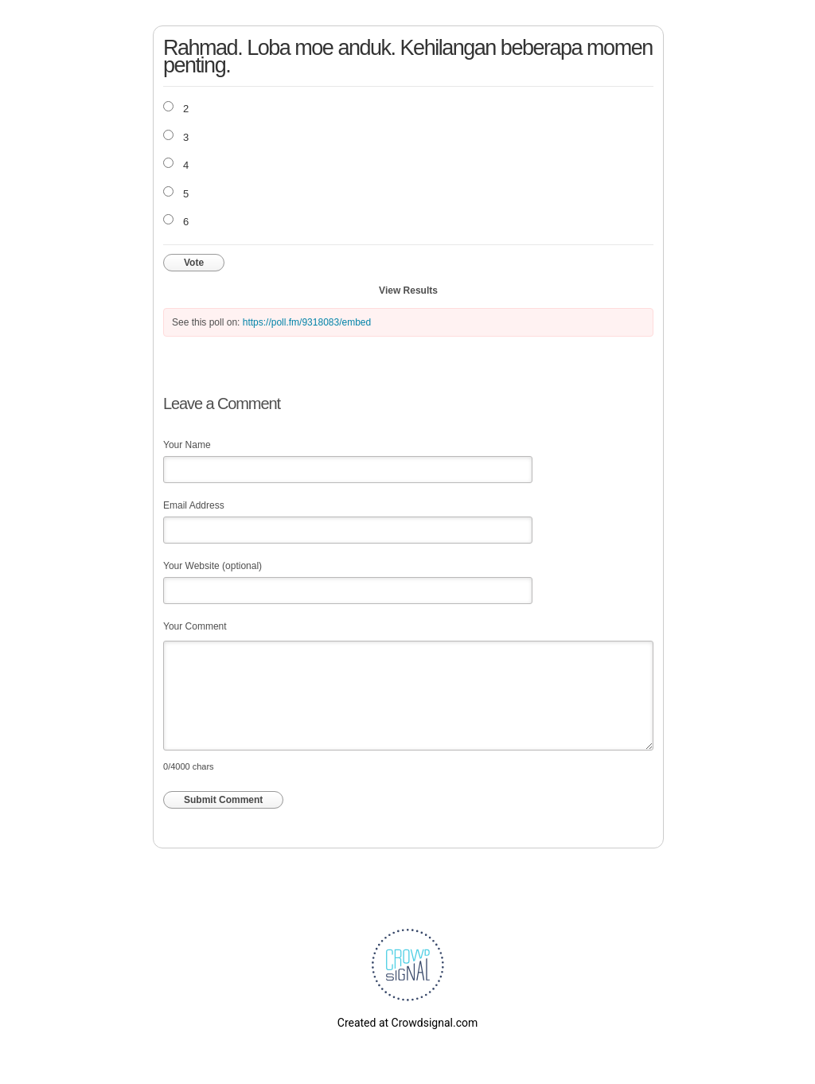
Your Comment (195, 626)
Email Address (193, 505)
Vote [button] (194, 262)
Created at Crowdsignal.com (407, 1022)
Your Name (187, 444)
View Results (408, 290)
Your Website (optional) (212, 565)
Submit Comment (223, 799)
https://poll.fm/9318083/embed (307, 322)
